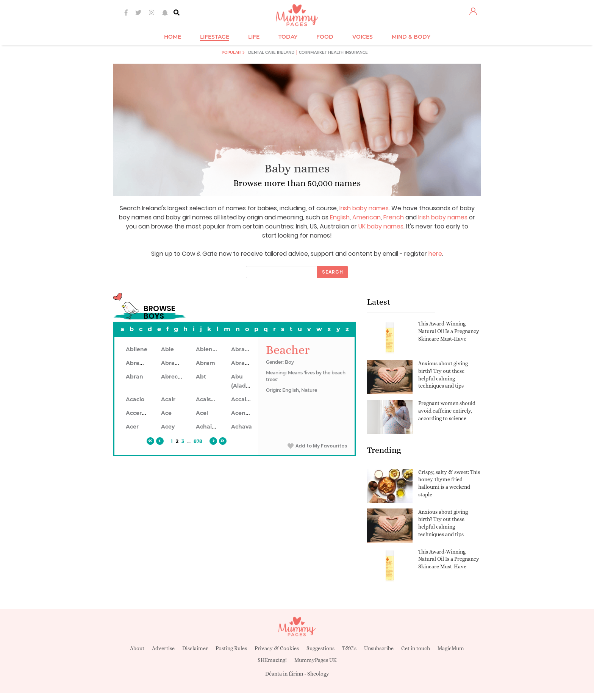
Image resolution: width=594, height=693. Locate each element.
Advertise (163, 648)
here (435, 253)
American (366, 217)
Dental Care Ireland (271, 52)
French (393, 217)
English (340, 217)
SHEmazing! (272, 660)
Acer (132, 426)
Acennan (243, 413)
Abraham (244, 349)
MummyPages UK (315, 660)
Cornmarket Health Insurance (333, 52)
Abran (134, 376)
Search (332, 272)
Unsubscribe (379, 648)
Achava (241, 426)
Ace (166, 413)
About (137, 648)
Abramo (242, 363)
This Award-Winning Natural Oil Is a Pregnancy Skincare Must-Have (448, 331)
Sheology (318, 674)
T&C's (349, 648)
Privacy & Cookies (277, 648)
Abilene (136, 349)
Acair (168, 399)
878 (198, 441)
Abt (201, 376)
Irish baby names (364, 208)
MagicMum (451, 648)
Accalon (242, 399)
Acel (202, 413)
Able (167, 349)
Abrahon (173, 363)
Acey (168, 426)
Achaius (207, 426)
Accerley (138, 413)
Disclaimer (195, 648)
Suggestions (320, 648)
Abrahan (138, 363)
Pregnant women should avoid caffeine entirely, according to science (446, 410)
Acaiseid (207, 399)
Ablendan (210, 349)
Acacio (135, 399)
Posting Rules (231, 648)
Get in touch (415, 648)
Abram (205, 363)
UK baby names (380, 226)
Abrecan (173, 376)
